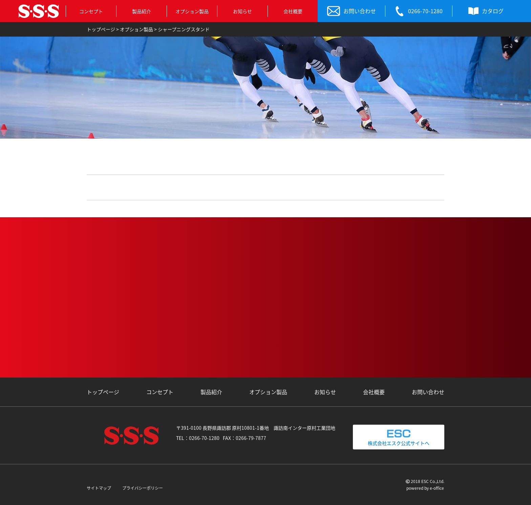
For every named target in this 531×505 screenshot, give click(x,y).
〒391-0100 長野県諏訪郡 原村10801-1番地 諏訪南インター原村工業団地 (255, 427)
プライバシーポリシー (142, 488)
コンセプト (91, 11)
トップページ (103, 392)
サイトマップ (99, 488)
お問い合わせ (351, 11)
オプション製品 (192, 11)
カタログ (486, 11)
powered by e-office (425, 488)
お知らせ (242, 11)
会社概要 (292, 11)
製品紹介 (141, 11)
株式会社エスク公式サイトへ (398, 436)
